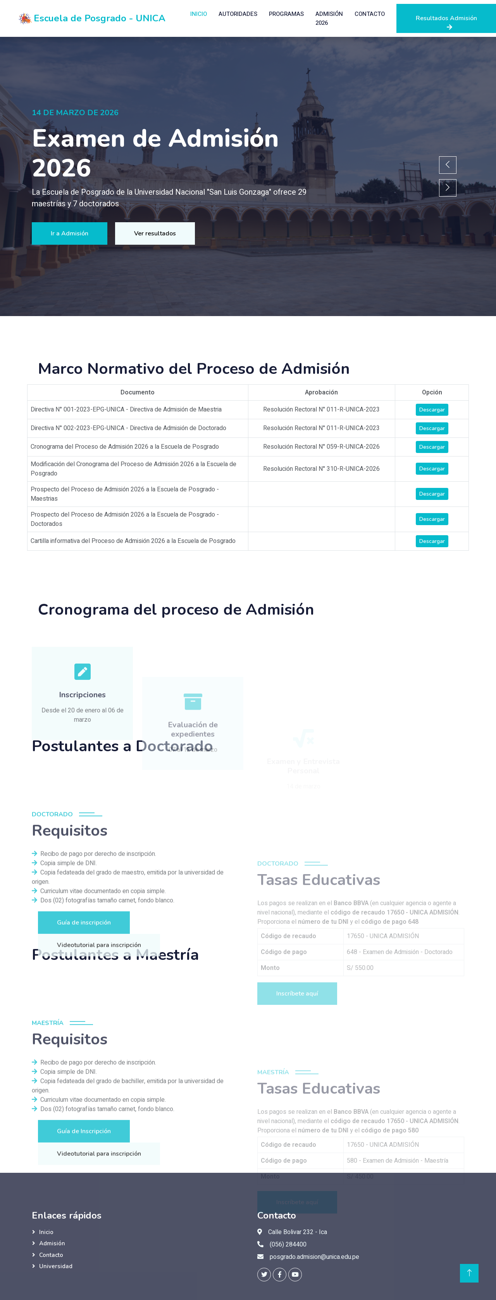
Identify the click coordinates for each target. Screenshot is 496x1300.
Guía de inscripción (84, 1016)
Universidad (55, 1266)
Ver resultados (155, 233)
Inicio (198, 14)
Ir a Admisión (69, 233)
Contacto (370, 14)
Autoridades (238, 14)
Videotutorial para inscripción (99, 1039)
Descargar (432, 409)
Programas (286, 14)
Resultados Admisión (446, 22)
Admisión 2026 (329, 18)
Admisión (52, 1243)
